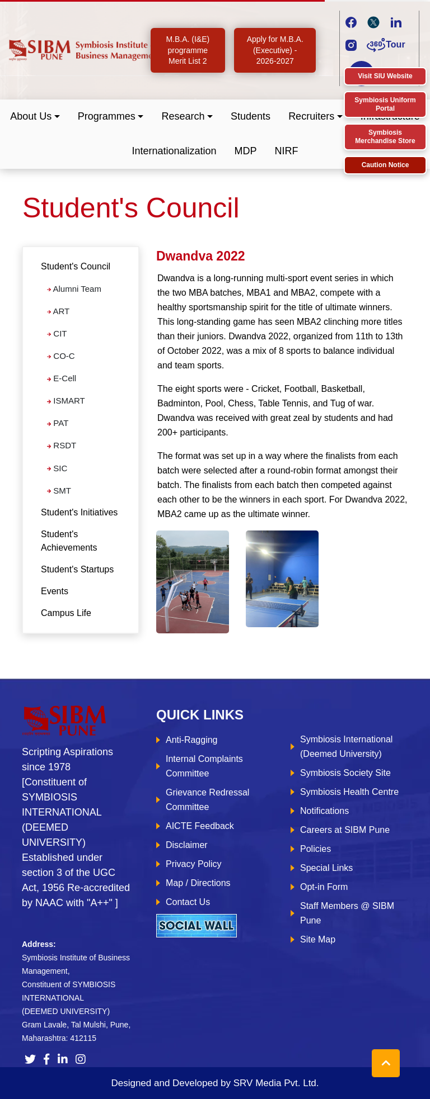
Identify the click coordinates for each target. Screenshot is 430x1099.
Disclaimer (187, 845)
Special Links (326, 868)
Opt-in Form (324, 887)
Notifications (324, 811)
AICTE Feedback (200, 826)
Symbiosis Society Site (345, 773)
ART (58, 311)
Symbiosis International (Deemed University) (346, 747)
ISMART (66, 400)
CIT (57, 333)
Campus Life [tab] (66, 613)
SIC (57, 468)
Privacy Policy (194, 864)
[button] (35, 117)
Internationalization (174, 151)
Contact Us (188, 902)
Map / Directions (198, 883)
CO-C (61, 356)
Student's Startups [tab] (77, 569)
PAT (57, 423)
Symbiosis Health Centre (349, 792)
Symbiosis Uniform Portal (384, 104)
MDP (246, 151)
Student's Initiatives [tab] (79, 512)
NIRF (286, 151)
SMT (59, 490)
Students (250, 116)
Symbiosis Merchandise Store (385, 137)
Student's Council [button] (75, 266)
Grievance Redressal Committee (207, 800)
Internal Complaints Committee (204, 766)
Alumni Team (74, 288)
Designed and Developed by (215, 1083)
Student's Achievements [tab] (69, 540)
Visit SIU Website (385, 76)
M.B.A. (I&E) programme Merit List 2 (187, 50)
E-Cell (61, 378)
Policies (315, 849)
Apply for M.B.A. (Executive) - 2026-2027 (275, 50)
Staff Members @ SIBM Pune (347, 913)
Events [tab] (54, 591)
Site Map (317, 939)
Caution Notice (385, 165)
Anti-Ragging (192, 740)
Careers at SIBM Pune (345, 830)
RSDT (61, 445)
